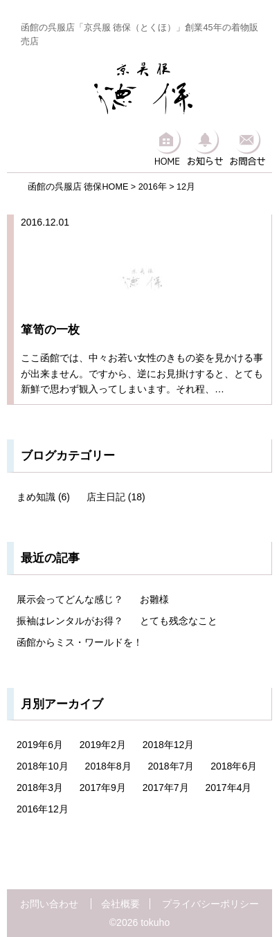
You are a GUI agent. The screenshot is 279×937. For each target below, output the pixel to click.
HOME (167, 145)
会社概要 (120, 903)
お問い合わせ (49, 903)
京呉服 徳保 (143, 88)
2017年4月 (228, 787)
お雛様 (154, 599)
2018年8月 (108, 766)
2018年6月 (233, 766)
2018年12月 (169, 744)
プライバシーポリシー (210, 903)
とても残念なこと (178, 620)
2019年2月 (103, 744)
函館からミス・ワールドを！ (80, 642)
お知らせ (205, 145)
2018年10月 (43, 766)
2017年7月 (166, 787)
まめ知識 (36, 496)
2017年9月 (103, 787)
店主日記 (106, 496)
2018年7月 (170, 766)
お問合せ (247, 145)
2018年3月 (40, 787)
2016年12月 (43, 809)
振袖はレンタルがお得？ (70, 620)
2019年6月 (40, 744)
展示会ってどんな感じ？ (70, 599)
